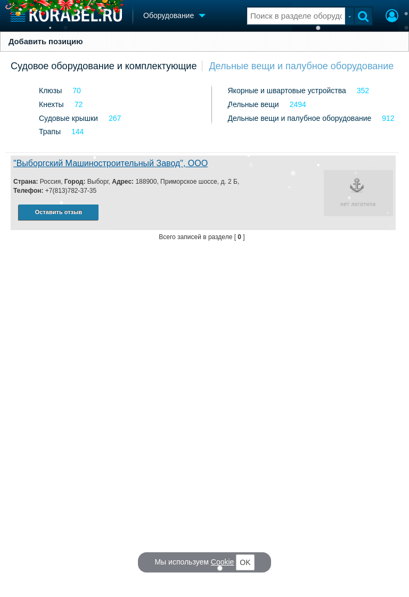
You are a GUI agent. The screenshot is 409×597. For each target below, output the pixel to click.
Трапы (50, 131)
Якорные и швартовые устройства (287, 90)
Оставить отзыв (58, 212)
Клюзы (50, 90)
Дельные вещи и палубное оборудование (301, 66)
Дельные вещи (253, 104)
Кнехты (51, 104)
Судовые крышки (68, 118)
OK (245, 562)
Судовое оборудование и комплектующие (104, 66)
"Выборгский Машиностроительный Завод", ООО (110, 163)
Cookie (222, 562)
